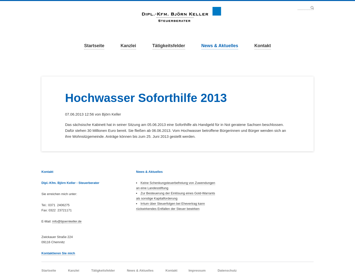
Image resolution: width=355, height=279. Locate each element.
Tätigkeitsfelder (168, 45)
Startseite (94, 45)
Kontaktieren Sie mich (58, 253)
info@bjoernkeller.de (67, 221)
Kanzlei (128, 45)
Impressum (197, 270)
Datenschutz (227, 270)
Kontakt (262, 45)
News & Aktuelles (219, 45)
